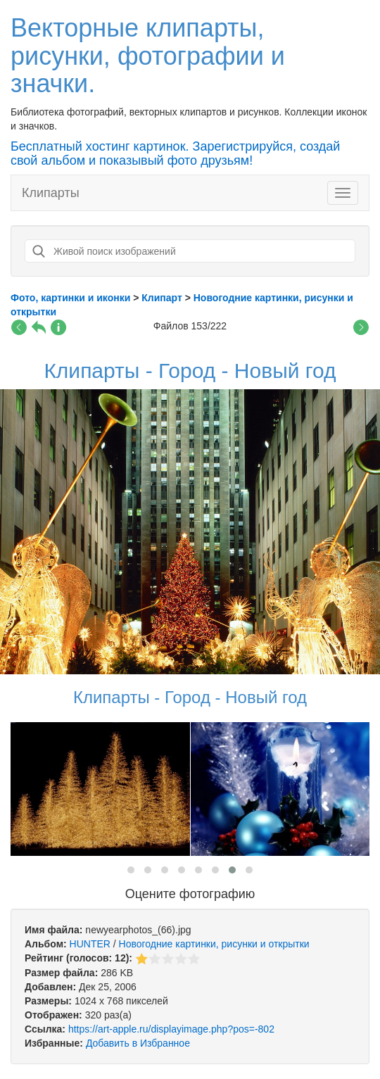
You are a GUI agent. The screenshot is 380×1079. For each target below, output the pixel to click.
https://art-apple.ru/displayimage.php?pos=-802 (171, 1029)
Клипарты (51, 193)
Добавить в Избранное (138, 1043)
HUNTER (90, 943)
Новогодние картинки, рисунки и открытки (214, 943)
